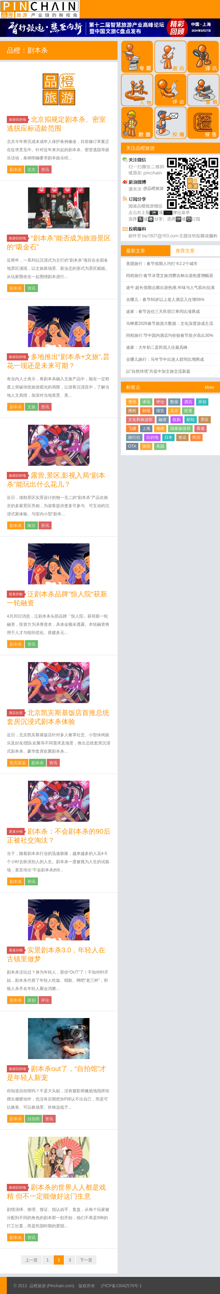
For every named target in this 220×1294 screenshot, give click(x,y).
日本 (168, 437)
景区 (205, 419)
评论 (45, 1000)
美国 (160, 446)
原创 (31, 1000)
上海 (146, 428)
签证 (182, 437)
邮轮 (191, 419)
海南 (160, 428)
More (209, 387)
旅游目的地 (18, 119)
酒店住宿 (17, 713)
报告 (160, 410)
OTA (132, 446)
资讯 (45, 169)
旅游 (146, 446)
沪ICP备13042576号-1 (121, 1285)
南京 (31, 525)
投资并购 (17, 594)
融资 (163, 419)
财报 (146, 410)
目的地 (152, 437)
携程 (132, 410)
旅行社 (134, 437)
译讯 (146, 401)
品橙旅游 (40, 9)
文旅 (31, 407)
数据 (174, 401)
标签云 (133, 387)
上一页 (31, 1260)
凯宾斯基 (18, 763)
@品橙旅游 (153, 188)
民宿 (196, 437)
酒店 (188, 401)
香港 (200, 428)
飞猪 (132, 428)
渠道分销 (17, 831)
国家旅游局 (180, 428)
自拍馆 (33, 1119)
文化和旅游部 (140, 419)
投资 (188, 410)
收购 (177, 419)
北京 (31, 169)
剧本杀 (16, 169)
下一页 (86, 1260)
